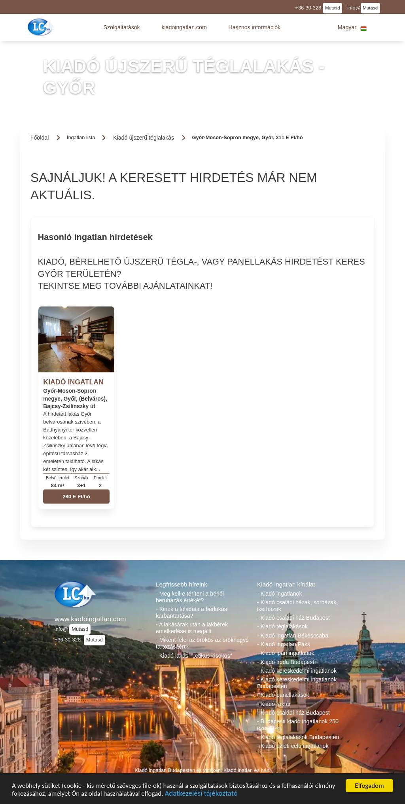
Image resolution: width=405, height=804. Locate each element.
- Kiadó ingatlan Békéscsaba (292, 635)
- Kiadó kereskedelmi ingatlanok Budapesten (297, 682)
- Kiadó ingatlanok (279, 593)
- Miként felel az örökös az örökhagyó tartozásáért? (202, 643)
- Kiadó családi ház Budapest (293, 618)
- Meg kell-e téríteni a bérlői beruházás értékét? (190, 596)
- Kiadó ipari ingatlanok (285, 653)
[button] (121, 27)
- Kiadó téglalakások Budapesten (298, 737)
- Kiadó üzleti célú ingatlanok (293, 746)
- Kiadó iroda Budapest (285, 662)
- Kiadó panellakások (283, 695)
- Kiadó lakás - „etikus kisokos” (194, 656)
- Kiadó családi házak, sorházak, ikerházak (297, 605)
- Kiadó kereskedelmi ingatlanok (297, 671)
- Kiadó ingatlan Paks (283, 644)
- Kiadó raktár (274, 704)
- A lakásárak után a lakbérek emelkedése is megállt (192, 627)
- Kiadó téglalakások (282, 626)
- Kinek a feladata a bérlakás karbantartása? (191, 612)
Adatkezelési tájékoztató (201, 794)
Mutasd (332, 8)
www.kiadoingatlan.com (90, 619)
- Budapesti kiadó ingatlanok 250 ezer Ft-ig (298, 724)
